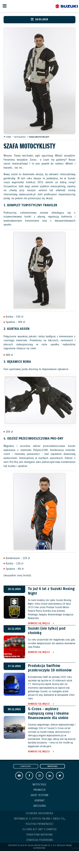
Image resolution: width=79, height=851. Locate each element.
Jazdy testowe (40, 795)
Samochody (25, 766)
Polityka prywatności (39, 824)
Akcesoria (39, 806)
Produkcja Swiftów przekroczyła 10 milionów (50, 668)
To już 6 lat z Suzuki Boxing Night (51, 591)
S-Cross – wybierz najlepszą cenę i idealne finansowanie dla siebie (48, 713)
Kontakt (40, 800)
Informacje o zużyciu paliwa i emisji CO (39, 819)
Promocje (39, 790)
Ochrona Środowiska (39, 813)
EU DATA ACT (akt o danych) (39, 829)
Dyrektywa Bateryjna (39, 835)
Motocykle (52, 766)
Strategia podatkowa (39, 840)
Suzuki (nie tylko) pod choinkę (46, 630)
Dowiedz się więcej (39, 624)
